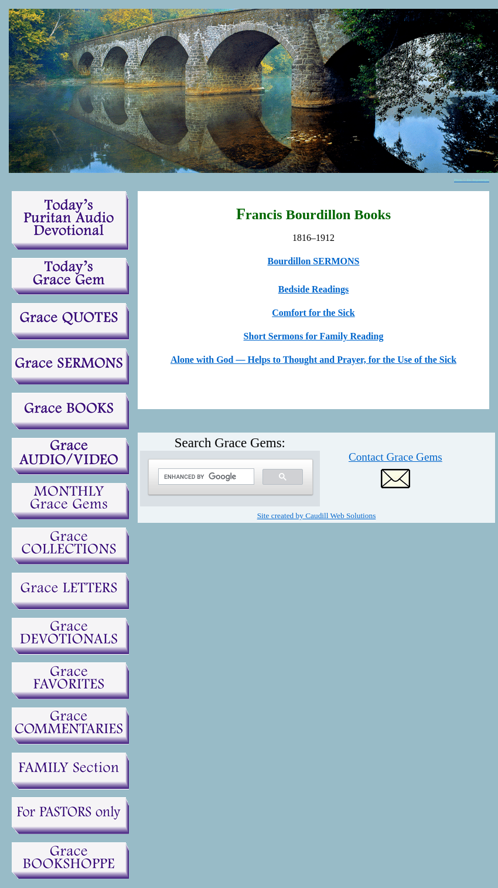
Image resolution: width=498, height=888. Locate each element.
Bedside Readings (313, 289)
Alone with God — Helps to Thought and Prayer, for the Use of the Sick (313, 360)
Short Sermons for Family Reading (314, 336)
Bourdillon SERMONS (314, 261)
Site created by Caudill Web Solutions (316, 515)
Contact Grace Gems (395, 457)
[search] (205, 477)
